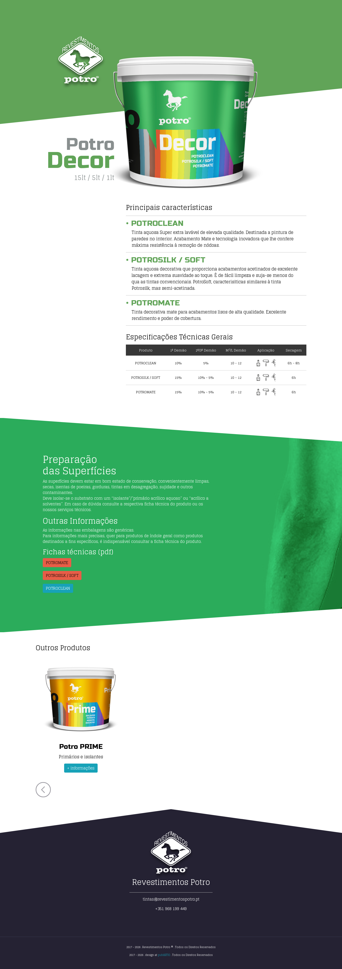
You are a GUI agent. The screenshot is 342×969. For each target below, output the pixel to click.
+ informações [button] (81, 768)
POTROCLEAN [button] (58, 588)
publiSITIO (164, 955)
